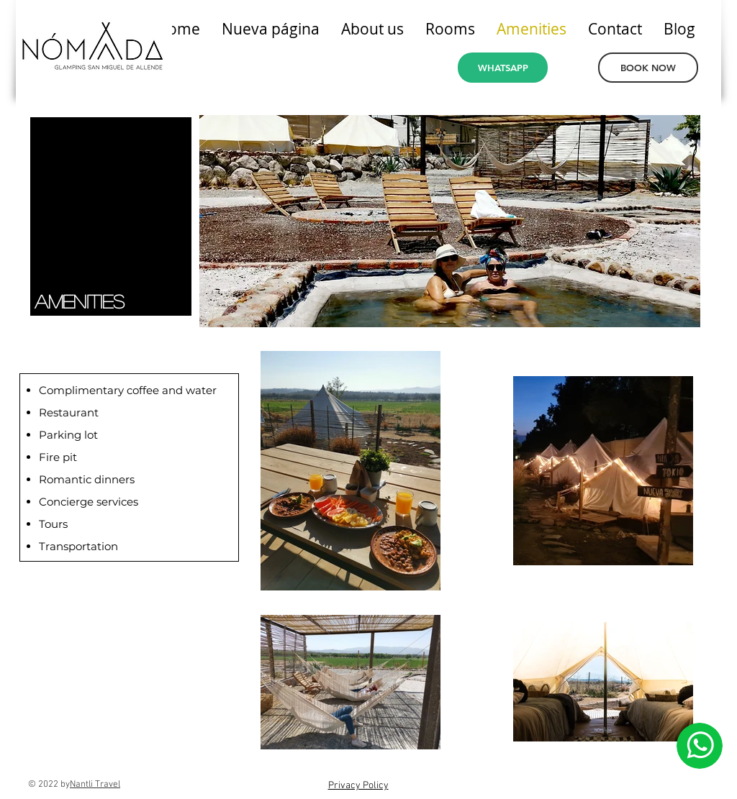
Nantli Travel (95, 784)
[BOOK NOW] (648, 67)
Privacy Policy (358, 786)
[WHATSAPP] (503, 67)
